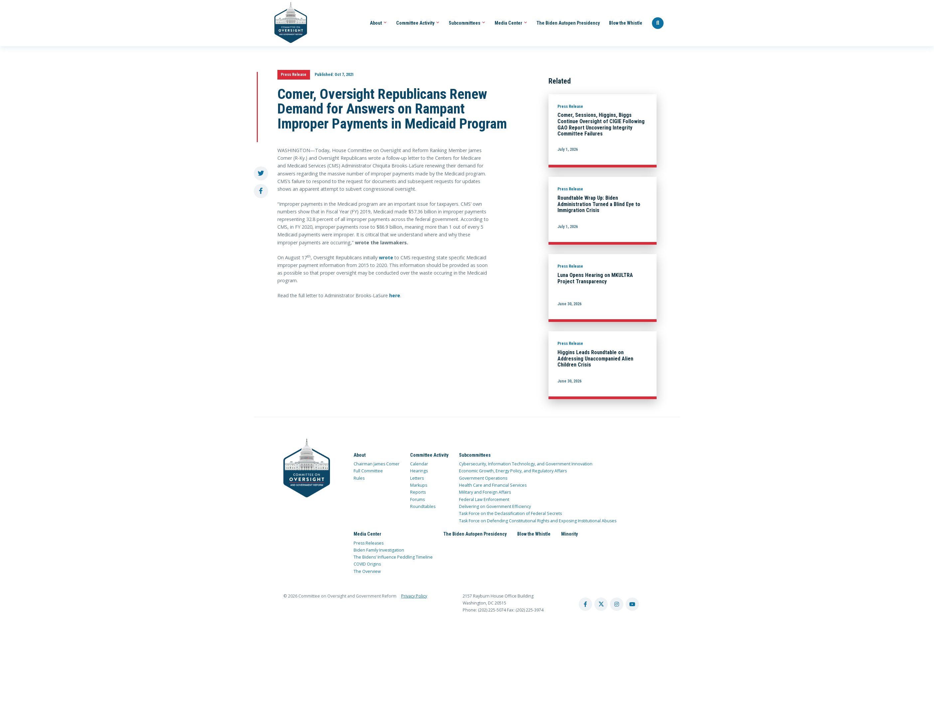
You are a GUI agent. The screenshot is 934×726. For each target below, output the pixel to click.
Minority (569, 534)
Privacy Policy (414, 596)
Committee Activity (417, 23)
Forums (417, 499)
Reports (418, 492)
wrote (386, 257)
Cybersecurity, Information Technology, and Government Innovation (525, 464)
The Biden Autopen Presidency (568, 23)
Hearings (419, 471)
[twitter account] (601, 604)
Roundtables (422, 506)
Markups (418, 485)
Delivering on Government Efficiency (495, 506)
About (378, 23)
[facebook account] (585, 604)
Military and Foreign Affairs (485, 492)
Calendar (419, 464)
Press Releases (369, 543)
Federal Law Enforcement (484, 499)
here (394, 295)
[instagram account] (616, 604)
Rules (359, 478)
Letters (417, 478)
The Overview (367, 571)
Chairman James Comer (376, 464)
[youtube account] (632, 604)
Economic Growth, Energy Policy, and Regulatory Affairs (513, 471)
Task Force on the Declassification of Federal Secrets (510, 513)
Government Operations (483, 478)
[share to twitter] (261, 173)
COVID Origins (367, 564)
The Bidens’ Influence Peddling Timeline (393, 557)
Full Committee (368, 471)
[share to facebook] (261, 191)
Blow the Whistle (625, 23)
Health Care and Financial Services (493, 485)
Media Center (511, 23)
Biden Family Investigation (379, 550)
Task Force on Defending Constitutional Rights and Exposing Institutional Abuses (537, 521)
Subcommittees (467, 23)
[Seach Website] (658, 23)
